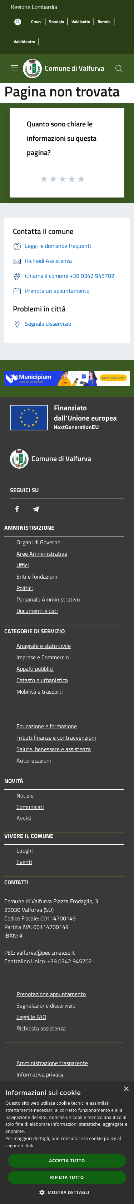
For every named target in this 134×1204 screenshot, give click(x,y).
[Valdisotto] (80, 22)
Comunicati (30, 807)
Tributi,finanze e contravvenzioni (56, 737)
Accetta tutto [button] (67, 1161)
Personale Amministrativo (48, 599)
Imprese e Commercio (42, 657)
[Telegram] (36, 509)
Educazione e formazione (46, 726)
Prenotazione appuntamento (51, 994)
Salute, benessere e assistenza (53, 749)
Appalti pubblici (35, 668)
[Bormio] (104, 22)
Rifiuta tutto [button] (67, 1177)
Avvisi (23, 818)
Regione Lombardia (34, 7)
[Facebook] (17, 509)
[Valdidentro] (24, 42)
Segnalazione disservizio (45, 1005)
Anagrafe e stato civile (43, 645)
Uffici (22, 565)
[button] (67, 1192)
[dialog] (67, 1142)
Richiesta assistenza (41, 1028)
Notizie (25, 795)
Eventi (24, 862)
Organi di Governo (38, 542)
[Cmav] (36, 22)
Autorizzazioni (33, 760)
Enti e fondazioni (36, 576)
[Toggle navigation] (14, 68)
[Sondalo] (56, 22)
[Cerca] (119, 68)
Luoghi (24, 850)
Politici (24, 588)
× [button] (126, 1089)
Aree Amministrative (41, 553)
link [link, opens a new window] (29, 1146)
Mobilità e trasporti (39, 691)
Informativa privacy (40, 1074)
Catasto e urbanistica (42, 680)
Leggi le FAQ (31, 1017)
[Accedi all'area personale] (18, 22)
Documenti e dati (37, 610)
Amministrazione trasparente (52, 1063)
